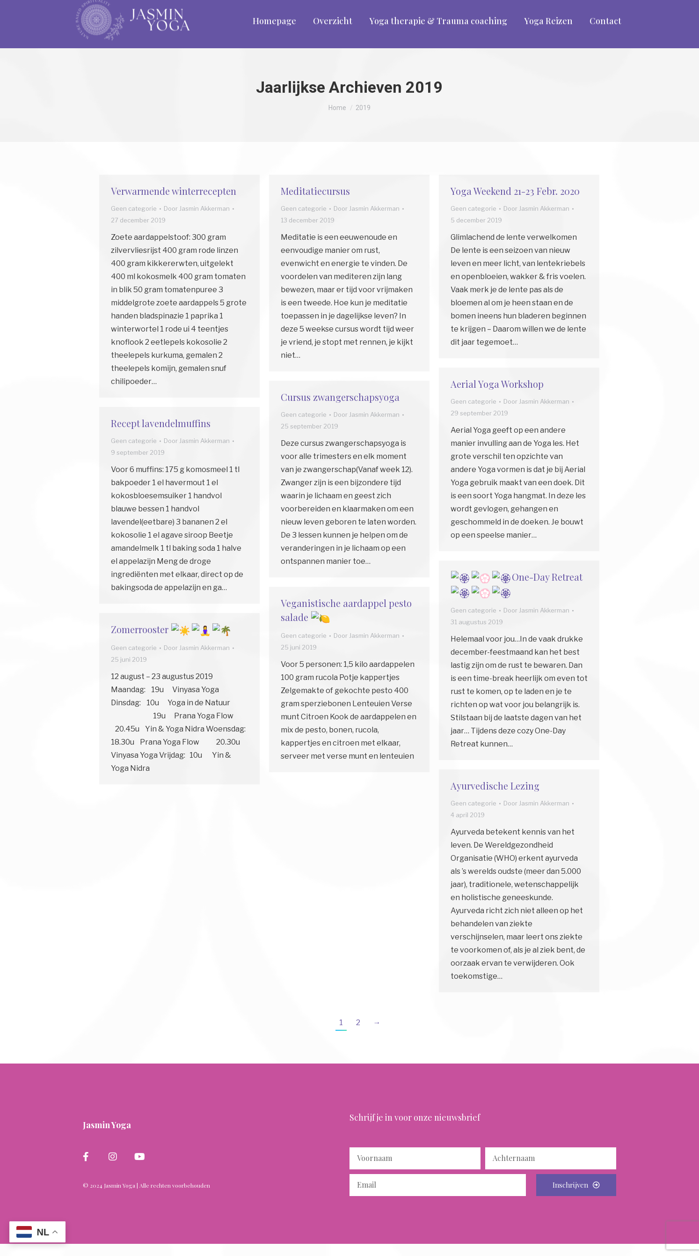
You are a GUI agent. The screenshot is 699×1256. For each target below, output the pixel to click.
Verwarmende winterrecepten (173, 205)
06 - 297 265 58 (106, 7)
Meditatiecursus (315, 205)
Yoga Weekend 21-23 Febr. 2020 (515, 205)
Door (197, 222)
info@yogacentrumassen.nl (191, 7)
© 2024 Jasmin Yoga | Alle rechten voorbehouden (146, 1199)
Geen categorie (134, 222)
